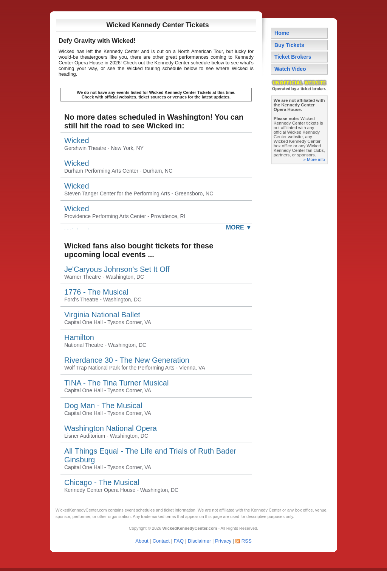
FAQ (179, 541)
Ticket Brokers (292, 57)
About (141, 541)
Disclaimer (199, 541)
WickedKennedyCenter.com (81, 510)
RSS (246, 541)
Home (281, 33)
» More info (314, 159)
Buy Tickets (289, 45)
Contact (160, 541)
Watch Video (290, 69)
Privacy (223, 541)
